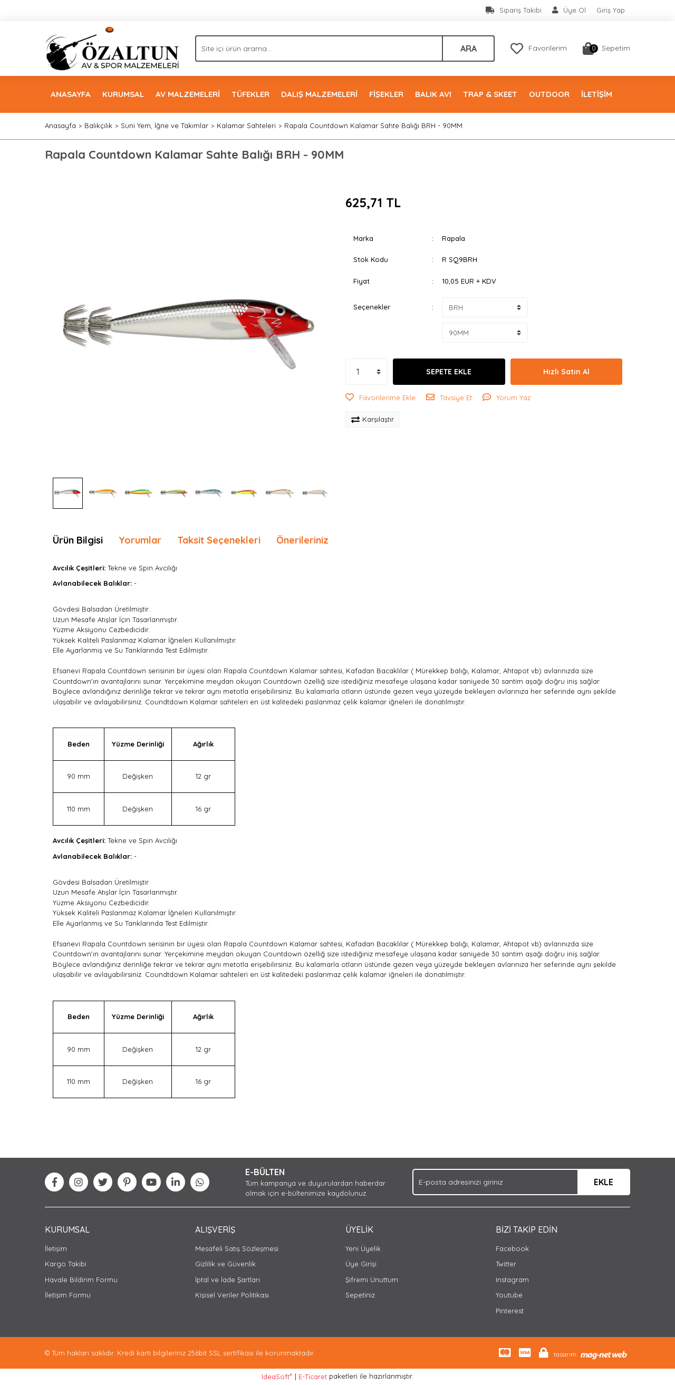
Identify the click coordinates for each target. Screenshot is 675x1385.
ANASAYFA (71, 94)
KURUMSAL (123, 94)
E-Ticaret (312, 1376)
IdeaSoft (277, 1376)
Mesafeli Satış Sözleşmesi (236, 1248)
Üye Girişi (361, 1264)
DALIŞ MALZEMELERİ (319, 94)
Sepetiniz (360, 1295)
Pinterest (510, 1310)
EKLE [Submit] (603, 1182)
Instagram (512, 1279)
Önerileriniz (302, 540)
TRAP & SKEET (490, 94)
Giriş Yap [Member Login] (610, 10)
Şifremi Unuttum (371, 1279)
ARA (468, 48)
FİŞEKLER (386, 94)
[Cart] (606, 48)
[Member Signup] (569, 10)
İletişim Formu (68, 1295)
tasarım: (565, 1354)
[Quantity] (366, 372)
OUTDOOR (549, 94)
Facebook (512, 1248)
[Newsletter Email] (521, 1182)
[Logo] (112, 47)
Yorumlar (140, 540)
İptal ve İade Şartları (227, 1279)
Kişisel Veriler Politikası (232, 1295)
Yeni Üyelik (363, 1248)
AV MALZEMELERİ (188, 94)
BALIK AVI (433, 94)
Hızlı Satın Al (566, 371)
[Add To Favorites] (380, 398)
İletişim (56, 1248)
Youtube (509, 1295)
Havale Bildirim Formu (81, 1279)
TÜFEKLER (250, 94)
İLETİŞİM (596, 94)
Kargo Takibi (65, 1264)
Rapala (453, 238)
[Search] (345, 48)
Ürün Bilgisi (78, 540)
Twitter (506, 1264)
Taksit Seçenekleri (219, 540)
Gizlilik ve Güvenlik (225, 1264)
